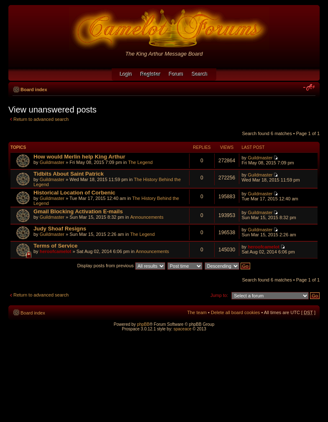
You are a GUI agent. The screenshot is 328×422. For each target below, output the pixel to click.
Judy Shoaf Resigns (59, 228)
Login (126, 74)
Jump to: (219, 295)
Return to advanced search (41, 119)
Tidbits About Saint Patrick (68, 174)
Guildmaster (52, 162)
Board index (33, 89)
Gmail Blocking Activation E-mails (78, 211)
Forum (176, 74)
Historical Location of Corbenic (74, 192)
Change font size (309, 88)
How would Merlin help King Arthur (79, 156)
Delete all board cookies (235, 312)
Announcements (147, 217)
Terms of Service (55, 246)
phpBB (143, 324)
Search (200, 74)
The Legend (140, 162)
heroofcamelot (56, 251)
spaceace (183, 329)
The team (197, 312)
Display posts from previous (121, 265)
